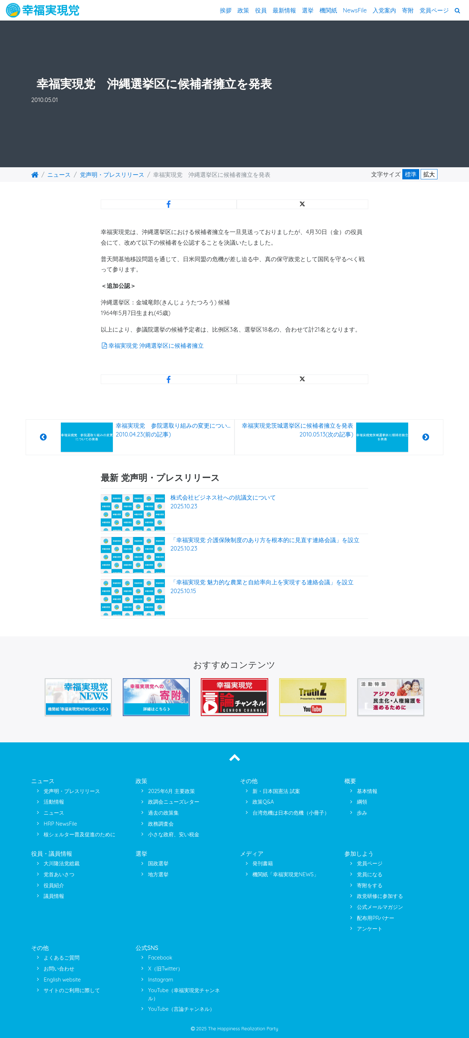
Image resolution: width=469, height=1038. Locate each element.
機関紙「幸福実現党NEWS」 (285, 874)
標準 (411, 174)
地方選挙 (158, 874)
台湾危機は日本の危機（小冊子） (290, 812)
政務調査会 (161, 823)
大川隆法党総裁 (62, 863)
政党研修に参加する (380, 896)
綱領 (362, 801)
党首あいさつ (59, 874)
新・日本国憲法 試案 (276, 791)
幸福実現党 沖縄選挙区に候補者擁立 (152, 345)
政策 (243, 10)
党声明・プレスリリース (112, 174)
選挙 (308, 10)
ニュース (59, 174)
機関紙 (328, 10)
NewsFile (355, 10)
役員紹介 (54, 885)
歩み (362, 812)
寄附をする (370, 885)
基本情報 (367, 791)
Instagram (160, 979)
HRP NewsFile (60, 823)
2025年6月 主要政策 (171, 791)
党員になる (370, 874)
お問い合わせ (59, 968)
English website (62, 979)
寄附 (408, 10)
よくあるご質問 (62, 957)
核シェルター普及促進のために (79, 834)
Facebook (160, 957)
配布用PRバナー (375, 918)
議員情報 (54, 896)
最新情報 (284, 10)
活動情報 (54, 801)
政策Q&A (263, 801)
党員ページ (434, 10)
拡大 (429, 174)
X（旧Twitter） (165, 968)
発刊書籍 (262, 863)
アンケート (370, 928)
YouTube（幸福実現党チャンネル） (184, 994)
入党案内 (384, 10)
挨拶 (226, 10)
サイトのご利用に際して (72, 990)
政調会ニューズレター (173, 801)
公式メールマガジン (380, 907)
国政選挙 (158, 863)
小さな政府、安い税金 (173, 834)
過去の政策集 (163, 812)
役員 (261, 10)
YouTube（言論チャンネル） (181, 1009)
